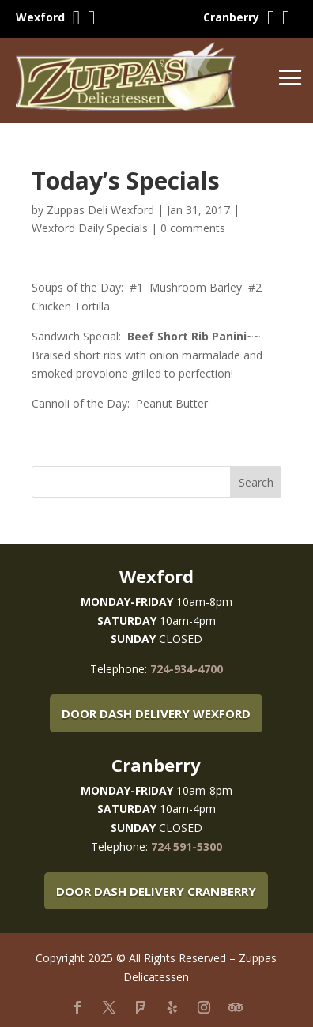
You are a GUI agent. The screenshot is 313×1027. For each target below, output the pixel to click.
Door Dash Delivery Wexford (156, 713)
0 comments (192, 227)
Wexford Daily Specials (90, 227)
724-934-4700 (186, 668)
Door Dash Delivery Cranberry (156, 891)
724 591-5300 (186, 846)
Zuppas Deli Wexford (100, 209)
